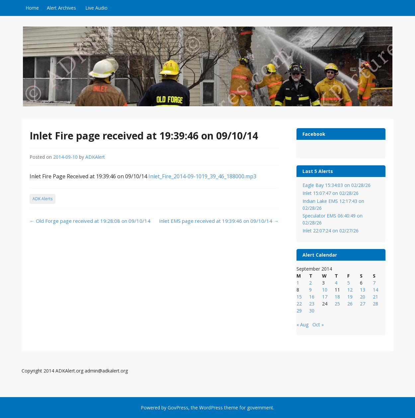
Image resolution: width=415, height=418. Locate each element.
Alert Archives (61, 8)
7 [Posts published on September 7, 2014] (374, 283)
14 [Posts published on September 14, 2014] (375, 290)
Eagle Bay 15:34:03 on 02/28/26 (336, 185)
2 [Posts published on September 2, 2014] (310, 283)
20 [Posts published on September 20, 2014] (362, 296)
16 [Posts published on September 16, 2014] (311, 296)
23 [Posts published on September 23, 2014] (311, 303)
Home (32, 8)
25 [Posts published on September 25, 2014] (337, 303)
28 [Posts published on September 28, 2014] (375, 303)
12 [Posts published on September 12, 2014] (350, 290)
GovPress (178, 407)
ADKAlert (95, 157)
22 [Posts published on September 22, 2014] (299, 303)
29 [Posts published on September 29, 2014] (299, 310)
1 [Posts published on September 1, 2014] (297, 283)
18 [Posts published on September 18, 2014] (337, 296)
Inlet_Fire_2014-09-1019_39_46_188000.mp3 (202, 176)
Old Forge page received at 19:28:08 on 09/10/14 (90, 220)
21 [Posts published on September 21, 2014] (375, 296)
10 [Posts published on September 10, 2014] (324, 290)
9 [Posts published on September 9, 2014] (310, 290)
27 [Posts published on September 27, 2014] (362, 303)
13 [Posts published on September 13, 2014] (362, 290)
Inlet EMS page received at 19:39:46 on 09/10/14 (219, 220)
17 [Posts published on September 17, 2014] (324, 296)
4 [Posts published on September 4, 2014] (336, 283)
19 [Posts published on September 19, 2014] (350, 296)
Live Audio (96, 8)
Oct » (318, 324)
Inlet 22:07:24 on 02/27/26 (330, 230)
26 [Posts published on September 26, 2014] (350, 303)
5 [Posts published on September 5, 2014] (348, 283)
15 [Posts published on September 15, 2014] (299, 296)
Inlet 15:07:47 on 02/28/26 (330, 193)
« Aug (302, 324)
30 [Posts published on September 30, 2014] (311, 310)
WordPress (211, 407)
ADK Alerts (42, 199)
